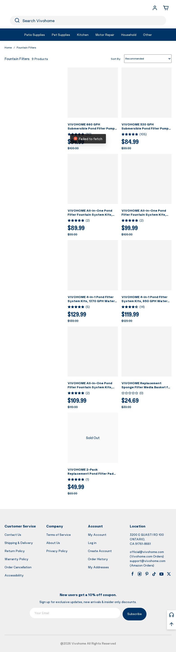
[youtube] (161, 574)
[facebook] (132, 574)
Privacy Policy (57, 551)
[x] (168, 574)
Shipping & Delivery (19, 543)
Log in (92, 543)
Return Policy (15, 551)
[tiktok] (154, 574)
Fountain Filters (26, 47)
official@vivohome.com (147, 552)
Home (8, 47)
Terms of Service (58, 534)
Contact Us (13, 534)
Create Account (100, 551)
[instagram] (139, 574)
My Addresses (98, 567)
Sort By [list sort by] (116, 58)
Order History (98, 559)
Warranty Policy (16, 559)
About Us (53, 543)
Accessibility (14, 575)
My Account (97, 534)
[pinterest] (147, 574)
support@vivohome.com (147, 561)
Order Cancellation (18, 567)
